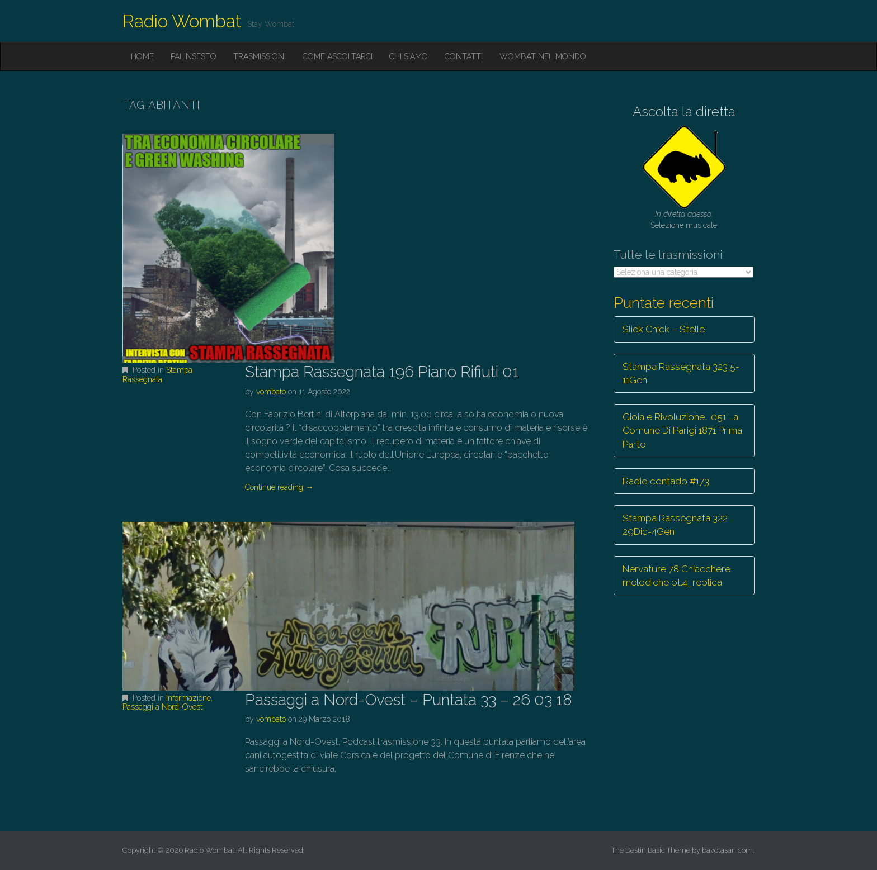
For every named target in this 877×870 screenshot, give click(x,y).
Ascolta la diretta (684, 111)
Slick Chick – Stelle (664, 329)
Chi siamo (408, 56)
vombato (271, 391)
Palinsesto (193, 56)
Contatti (464, 56)
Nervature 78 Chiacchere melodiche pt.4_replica (676, 575)
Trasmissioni (259, 56)
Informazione (188, 697)
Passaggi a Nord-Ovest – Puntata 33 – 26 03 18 (408, 700)
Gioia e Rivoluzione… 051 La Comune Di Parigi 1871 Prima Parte (682, 430)
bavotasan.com (727, 850)
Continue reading (279, 487)
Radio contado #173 (666, 481)
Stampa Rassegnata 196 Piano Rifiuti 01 (382, 372)
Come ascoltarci (338, 56)
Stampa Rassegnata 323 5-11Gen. (681, 373)
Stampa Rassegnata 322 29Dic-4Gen (675, 524)
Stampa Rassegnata (157, 374)
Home (142, 56)
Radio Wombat (182, 21)
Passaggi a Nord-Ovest (162, 706)
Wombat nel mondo (542, 56)
